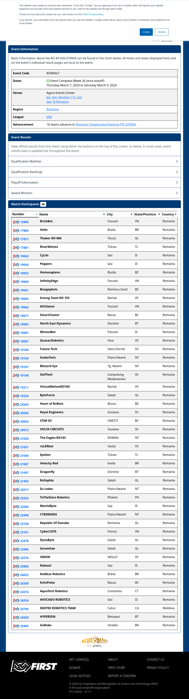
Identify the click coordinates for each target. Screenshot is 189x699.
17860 (21, 231)
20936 (21, 413)
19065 (21, 299)
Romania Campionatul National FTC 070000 (106, 124)
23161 (21, 532)
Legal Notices (79, 676)
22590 (21, 507)
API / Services (79, 660)
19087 (21, 333)
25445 (21, 626)
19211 (21, 387)
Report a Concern (122, 676)
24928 (21, 617)
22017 (21, 490)
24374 (21, 592)
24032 (21, 575)
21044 (21, 456)
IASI (49, 117)
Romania (53, 109)
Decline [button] (162, 32)
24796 (21, 609)
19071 (21, 316)
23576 (21, 558)
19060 (21, 282)
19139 (21, 358)
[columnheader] (25, 214)
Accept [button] (146, 32)
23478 (21, 541)
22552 (21, 498)
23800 (21, 566)
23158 (21, 524)
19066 (21, 307)
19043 (21, 256)
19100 (21, 350)
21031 (21, 447)
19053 (21, 273)
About (113, 660)
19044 (21, 265)
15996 (21, 222)
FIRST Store (116, 668)
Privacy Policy (93, 14)
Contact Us (155, 660)
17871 (21, 239)
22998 (21, 515)
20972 (21, 430)
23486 (21, 549)
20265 (21, 404)
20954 (21, 422)
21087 (21, 464)
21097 (21, 473)
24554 (21, 600)
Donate (74, 668)
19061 (21, 290)
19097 (21, 341)
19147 (21, 367)
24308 (21, 583)
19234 (21, 396)
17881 (21, 248)
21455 (21, 481)
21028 (21, 439)
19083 (21, 324)
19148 (21, 375)
